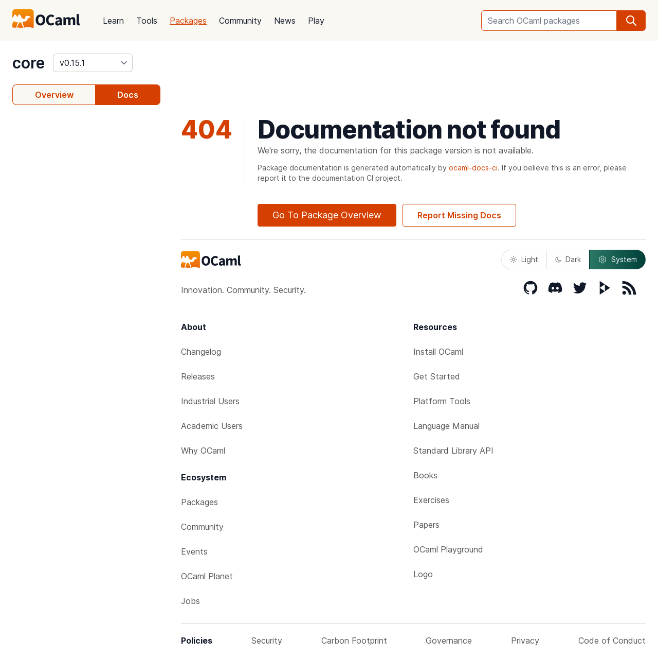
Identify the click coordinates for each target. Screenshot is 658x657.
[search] (631, 20)
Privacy (525, 640)
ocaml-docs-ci (473, 167)
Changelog (201, 352)
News (285, 20)
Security (266, 640)
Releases (198, 376)
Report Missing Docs (459, 215)
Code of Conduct (612, 640)
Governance (449, 640)
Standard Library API (453, 450)
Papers (426, 525)
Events (194, 551)
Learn (113, 20)
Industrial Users (210, 401)
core (28, 63)
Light (524, 259)
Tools (146, 20)
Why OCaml (203, 450)
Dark (568, 259)
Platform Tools (441, 401)
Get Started (436, 376)
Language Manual (446, 426)
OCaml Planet (207, 576)
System (617, 259)
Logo (423, 574)
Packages (188, 20)
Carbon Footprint (354, 640)
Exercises (431, 500)
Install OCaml (438, 352)
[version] (93, 63)
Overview (54, 95)
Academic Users (212, 426)
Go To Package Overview (326, 215)
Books (425, 475)
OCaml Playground (448, 549)
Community (240, 20)
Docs (127, 95)
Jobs (190, 601)
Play (316, 20)
